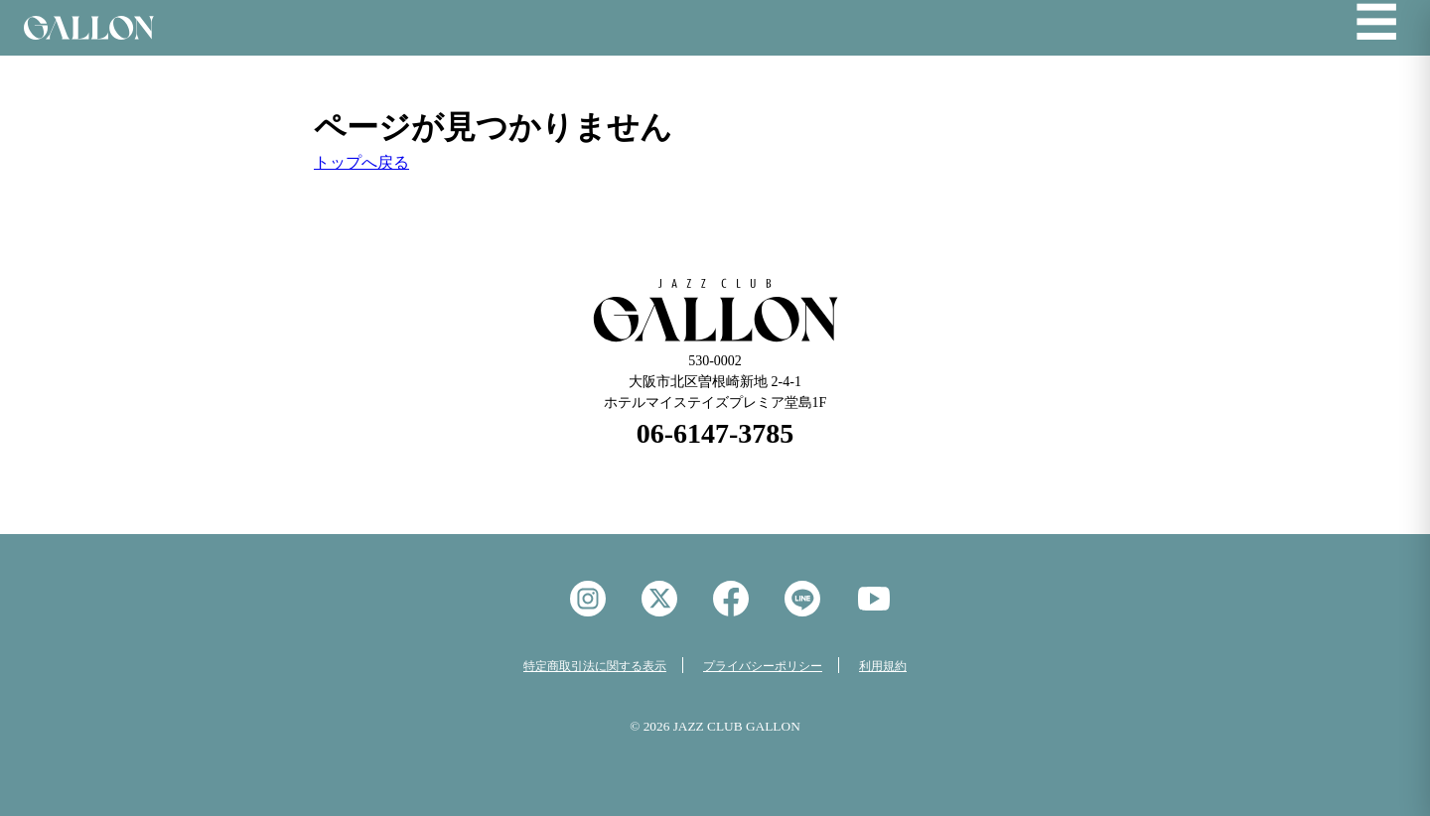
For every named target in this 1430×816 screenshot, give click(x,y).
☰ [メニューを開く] (1376, 24)
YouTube (874, 598)
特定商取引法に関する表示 (594, 666)
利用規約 (883, 666)
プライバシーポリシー (762, 666)
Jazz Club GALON (89, 28)
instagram (588, 598)
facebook (731, 598)
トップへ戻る (361, 162)
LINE (802, 598)
